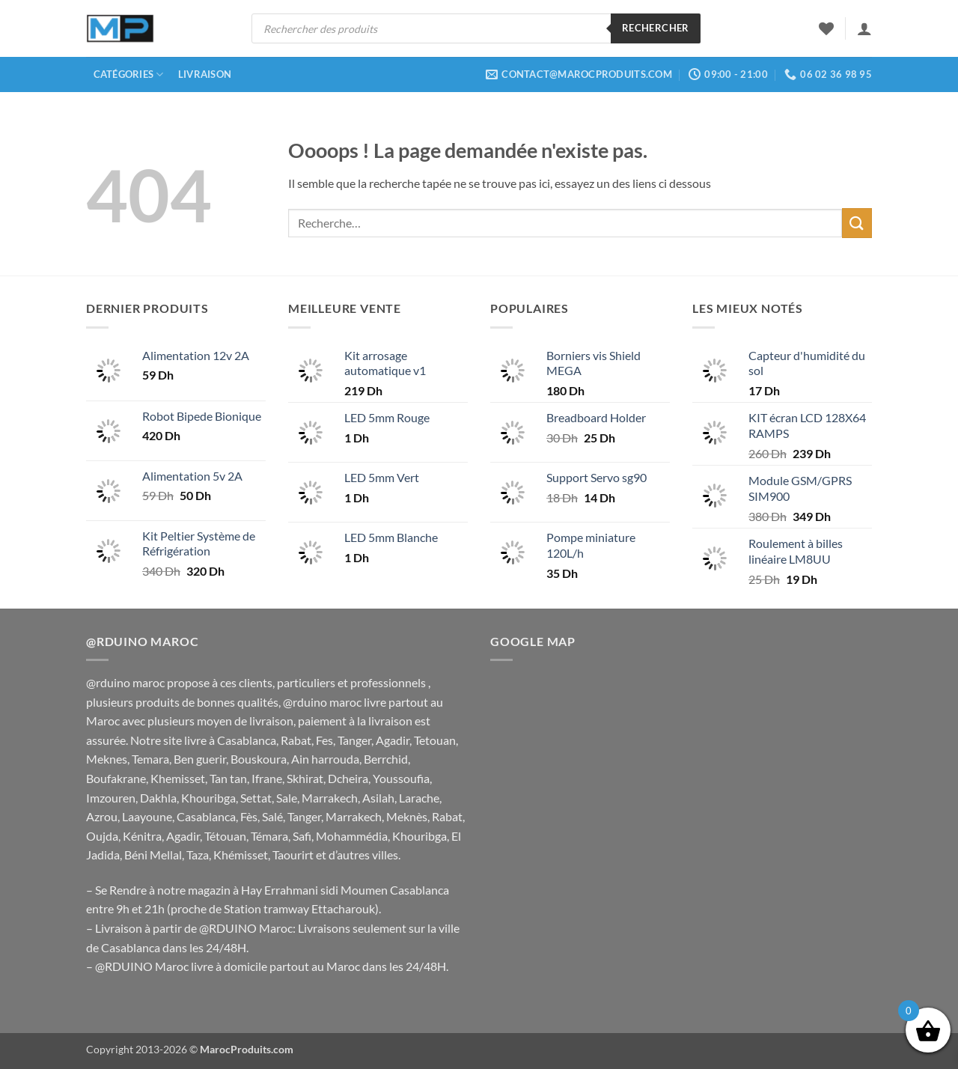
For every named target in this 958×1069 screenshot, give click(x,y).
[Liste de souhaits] (826, 28)
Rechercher (655, 28)
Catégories (129, 74)
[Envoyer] (857, 222)
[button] (864, 28)
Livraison (204, 74)
